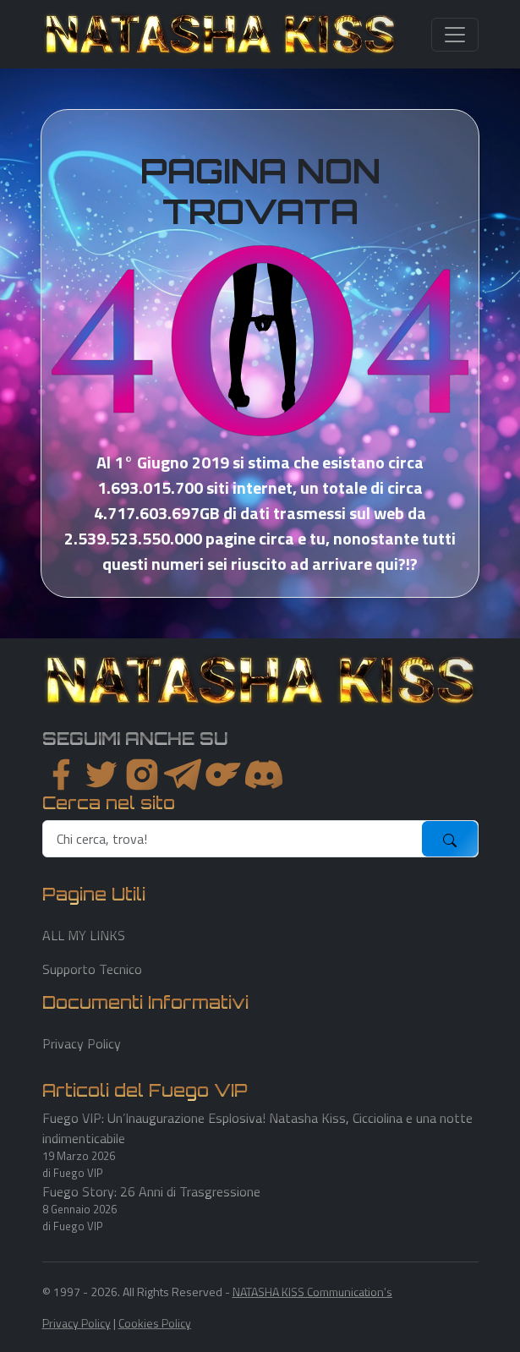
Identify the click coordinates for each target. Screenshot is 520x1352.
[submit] (450, 839)
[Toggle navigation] (455, 35)
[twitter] (101, 774)
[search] (233, 839)
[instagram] (142, 774)
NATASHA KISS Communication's (312, 1291)
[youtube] (263, 774)
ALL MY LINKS (83, 935)
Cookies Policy (154, 1323)
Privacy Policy (81, 1043)
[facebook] (60, 774)
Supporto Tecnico (92, 969)
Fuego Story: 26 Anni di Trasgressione (151, 1191)
